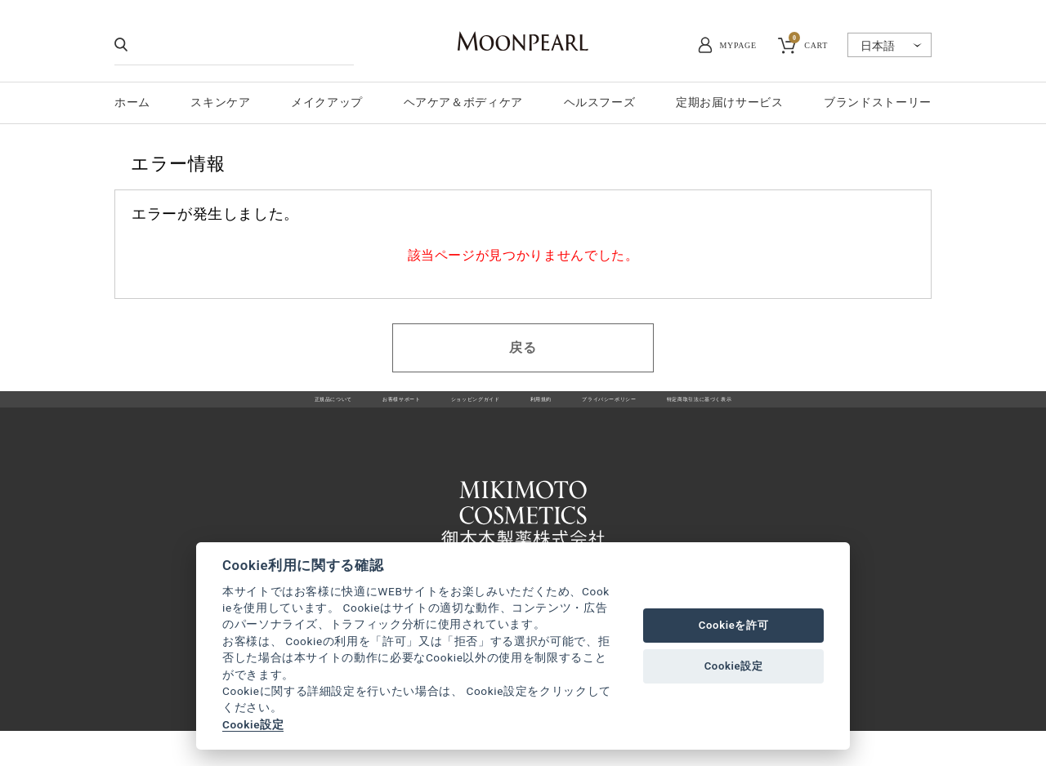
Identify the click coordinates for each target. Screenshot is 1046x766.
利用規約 (542, 409)
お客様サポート (325, 409)
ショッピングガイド (442, 409)
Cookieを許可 (734, 625)
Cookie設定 (253, 724)
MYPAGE (738, 45)
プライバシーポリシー (648, 409)
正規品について (219, 409)
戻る (522, 347)
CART (808, 43)
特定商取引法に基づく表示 (798, 409)
